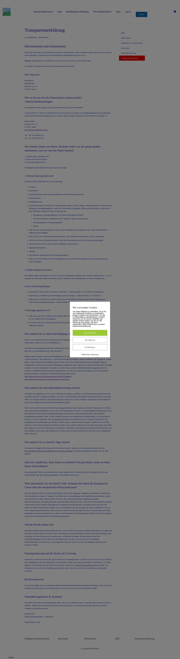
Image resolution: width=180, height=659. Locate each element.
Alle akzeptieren (90, 333)
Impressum (94, 354)
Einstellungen (90, 347)
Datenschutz (86, 354)
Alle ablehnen (90, 340)
